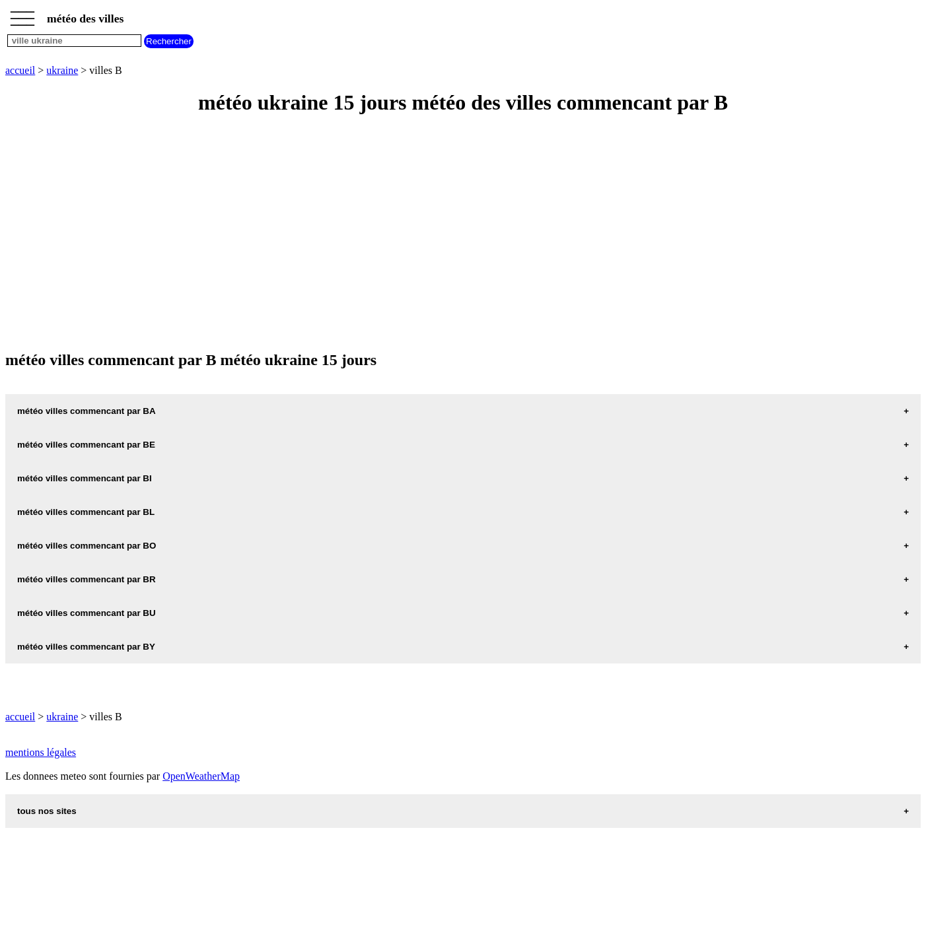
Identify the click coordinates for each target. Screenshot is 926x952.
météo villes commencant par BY (86, 647)
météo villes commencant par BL (86, 512)
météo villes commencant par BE (86, 445)
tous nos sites (47, 811)
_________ (22, 14)
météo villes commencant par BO (86, 546)
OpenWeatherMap (201, 776)
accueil (20, 70)
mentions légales (40, 752)
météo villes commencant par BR (86, 579)
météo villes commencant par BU (86, 613)
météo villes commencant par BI (84, 478)
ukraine (62, 70)
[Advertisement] (401, 233)
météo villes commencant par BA (86, 411)
